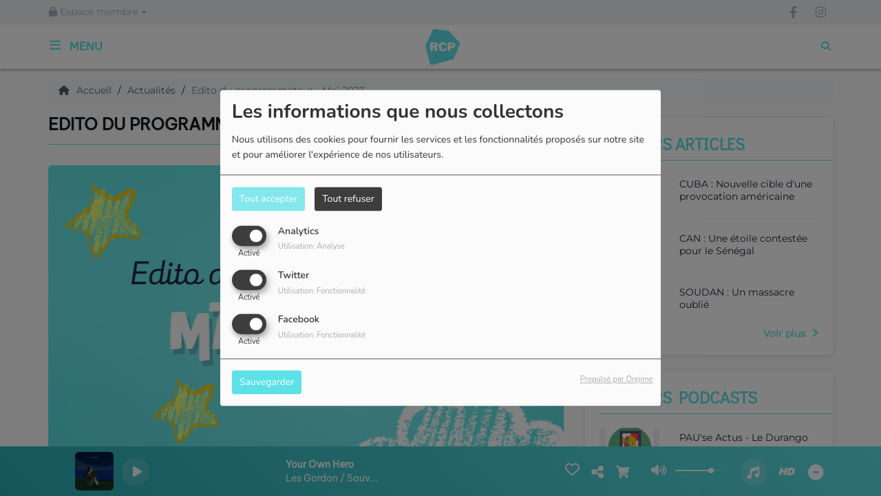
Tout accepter (268, 198)
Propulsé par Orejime (616, 380)
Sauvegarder (267, 382)
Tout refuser (348, 198)
